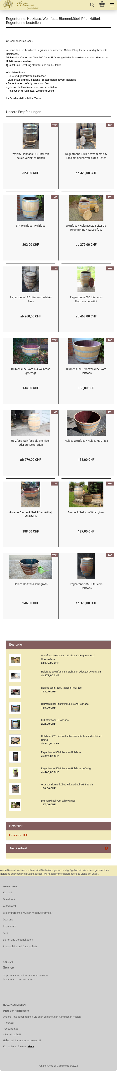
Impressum (9, 926)
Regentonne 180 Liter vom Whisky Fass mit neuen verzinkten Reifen (86, 156)
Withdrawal (9, 906)
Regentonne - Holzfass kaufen (19, 979)
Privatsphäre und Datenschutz (20, 946)
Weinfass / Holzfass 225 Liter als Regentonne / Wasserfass (86, 227)
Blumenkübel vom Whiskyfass (86, 512)
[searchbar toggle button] (92, 5)
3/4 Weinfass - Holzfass (30, 225)
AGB (5, 932)
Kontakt (7, 892)
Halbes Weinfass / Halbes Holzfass (86, 440)
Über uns (8, 919)
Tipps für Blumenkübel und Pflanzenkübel (25, 975)
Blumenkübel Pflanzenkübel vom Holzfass (86, 371)
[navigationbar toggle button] (112, 5)
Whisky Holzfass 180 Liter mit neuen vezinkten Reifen (30, 156)
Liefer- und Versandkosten (18, 939)
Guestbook (9, 899)
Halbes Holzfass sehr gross (31, 584)
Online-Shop (46, 1065)
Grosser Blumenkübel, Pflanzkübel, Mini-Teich (30, 514)
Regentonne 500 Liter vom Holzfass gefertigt (86, 299)
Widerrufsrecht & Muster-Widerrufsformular (27, 912)
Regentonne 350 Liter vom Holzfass (86, 586)
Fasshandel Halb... (19, 835)
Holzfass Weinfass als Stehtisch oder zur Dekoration (30, 442)
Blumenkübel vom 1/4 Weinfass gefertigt (30, 371)
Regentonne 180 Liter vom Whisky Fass (31, 299)
